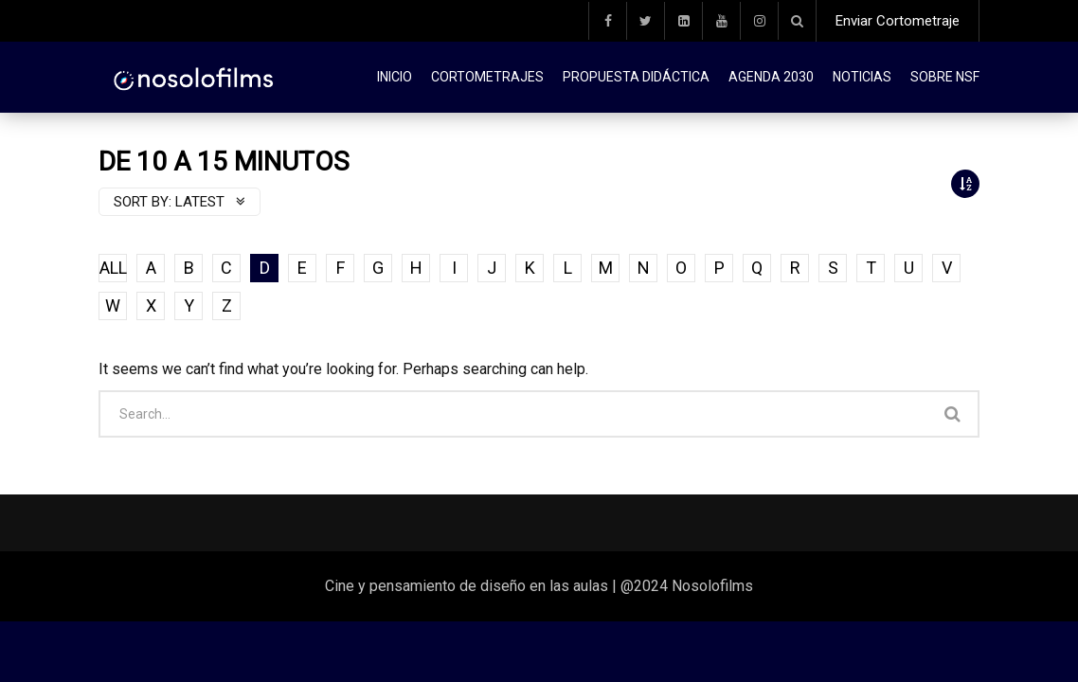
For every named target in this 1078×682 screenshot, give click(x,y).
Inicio (394, 76)
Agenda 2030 (771, 76)
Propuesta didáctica (636, 76)
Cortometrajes (487, 76)
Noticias (862, 76)
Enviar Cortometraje (897, 20)
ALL (113, 268)
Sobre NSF (944, 76)
